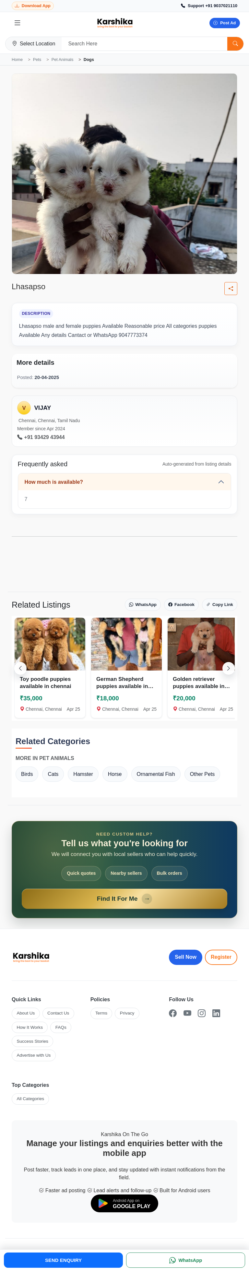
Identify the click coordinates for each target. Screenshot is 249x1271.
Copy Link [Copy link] (219, 604)
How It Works (30, 1027)
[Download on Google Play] (124, 1203)
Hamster (83, 774)
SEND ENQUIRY (63, 1260)
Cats (53, 774)
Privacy (127, 1013)
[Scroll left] (20, 668)
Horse (115, 774)
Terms (101, 1013)
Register (221, 957)
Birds (27, 774)
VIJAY (42, 407)
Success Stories (32, 1041)
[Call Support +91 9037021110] (209, 6)
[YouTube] (187, 1013)
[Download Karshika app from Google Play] (33, 6)
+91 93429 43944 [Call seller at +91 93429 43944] (41, 437)
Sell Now (185, 957)
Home (17, 59)
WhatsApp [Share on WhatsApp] (143, 604)
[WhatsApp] (185, 1260)
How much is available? (54, 482)
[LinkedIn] (216, 1013)
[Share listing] (230, 288)
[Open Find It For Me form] (124, 869)
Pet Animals (63, 59)
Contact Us (58, 1013)
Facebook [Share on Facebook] (181, 604)
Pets (37, 59)
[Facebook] (173, 1013)
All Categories (30, 1098)
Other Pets (202, 774)
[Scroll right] (228, 668)
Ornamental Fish (156, 774)
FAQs (60, 1027)
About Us (26, 1013)
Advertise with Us (34, 1055)
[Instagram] (202, 1013)
